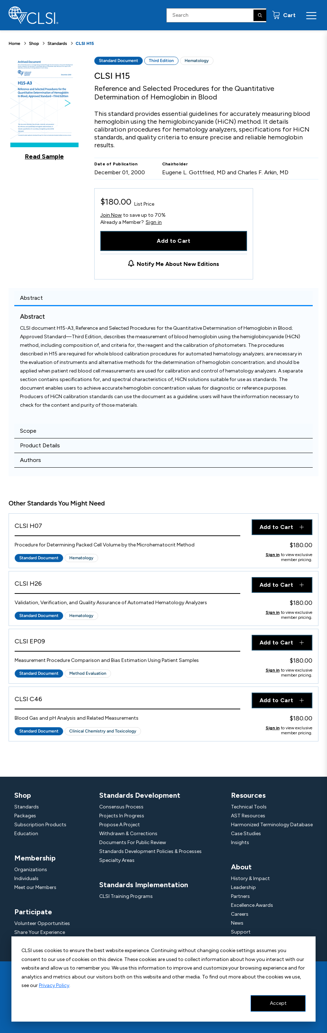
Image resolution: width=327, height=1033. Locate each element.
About (241, 867)
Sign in (154, 222)
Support (241, 932)
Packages (25, 816)
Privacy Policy (54, 985)
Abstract (31, 297)
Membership (35, 858)
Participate (33, 912)
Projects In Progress (121, 816)
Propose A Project (119, 825)
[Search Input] (216, 15)
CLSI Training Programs (126, 896)
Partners (240, 896)
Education (26, 834)
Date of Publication (116, 163)
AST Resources (248, 816)
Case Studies (246, 834)
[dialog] (163, 979)
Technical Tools (249, 807)
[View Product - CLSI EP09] (127, 643)
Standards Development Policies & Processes (150, 851)
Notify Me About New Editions (178, 264)
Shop (34, 43)
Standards (57, 43)
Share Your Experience (39, 932)
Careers (239, 914)
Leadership (243, 887)
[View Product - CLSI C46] (127, 701)
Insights (240, 842)
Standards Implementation (143, 884)
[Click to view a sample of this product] (44, 108)
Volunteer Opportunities (42, 923)
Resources (248, 795)
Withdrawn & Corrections (128, 834)
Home (14, 43)
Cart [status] (289, 15)
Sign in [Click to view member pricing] (273, 554)
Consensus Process (121, 807)
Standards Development (139, 795)
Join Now (111, 215)
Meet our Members (35, 887)
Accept (278, 1003)
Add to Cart (174, 240)
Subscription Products (40, 825)
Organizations (30, 870)
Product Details (40, 445)
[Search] (259, 15)
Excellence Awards (252, 905)
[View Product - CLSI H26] (127, 585)
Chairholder (175, 163)
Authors (30, 460)
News (237, 923)
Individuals (26, 878)
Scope (28, 430)
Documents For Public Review (132, 842)
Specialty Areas (117, 860)
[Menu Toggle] (311, 15)
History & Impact (250, 878)
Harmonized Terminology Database (272, 825)
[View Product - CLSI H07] (127, 527)
